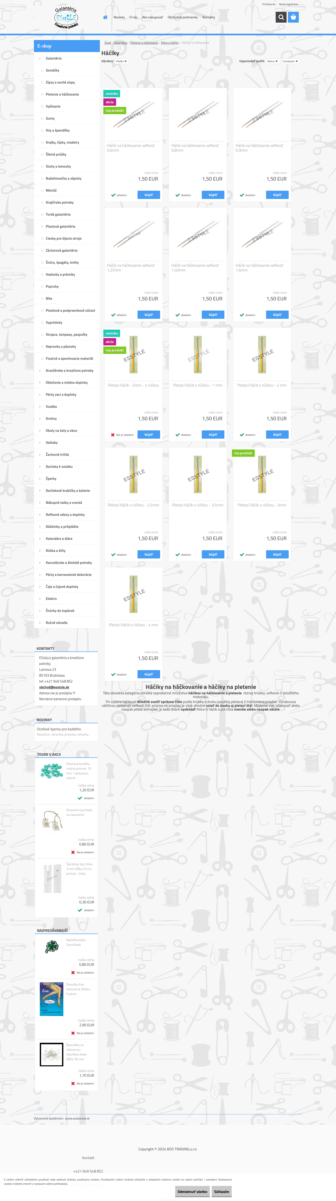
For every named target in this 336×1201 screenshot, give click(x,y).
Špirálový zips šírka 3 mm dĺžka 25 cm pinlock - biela (79, 869)
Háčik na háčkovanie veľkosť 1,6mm (259, 267)
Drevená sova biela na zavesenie (79, 812)
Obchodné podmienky (183, 17)
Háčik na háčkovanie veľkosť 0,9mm (259, 148)
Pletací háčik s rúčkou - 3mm (262, 505)
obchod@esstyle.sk (54, 687)
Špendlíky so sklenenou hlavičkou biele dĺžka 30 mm (76, 1052)
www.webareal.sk (77, 1118)
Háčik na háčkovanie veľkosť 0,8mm (195, 148)
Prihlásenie (268, 4)
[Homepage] (104, 17)
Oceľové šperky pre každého (59, 729)
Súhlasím (218, 1191)
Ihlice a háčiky (170, 42)
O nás (133, 17)
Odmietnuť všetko (182, 1191)
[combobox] (273, 61)
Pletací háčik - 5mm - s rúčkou (133, 385)
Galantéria (120, 42)
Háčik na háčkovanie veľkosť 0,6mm (131, 148)
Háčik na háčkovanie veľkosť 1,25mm (131, 267)
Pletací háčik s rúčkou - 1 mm (197, 385)
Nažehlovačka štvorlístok (75, 942)
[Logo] (66, 17)
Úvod (108, 42)
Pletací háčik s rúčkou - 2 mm (262, 385)
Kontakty (208, 17)
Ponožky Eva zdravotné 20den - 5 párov (79, 989)
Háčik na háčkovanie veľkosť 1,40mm (195, 267)
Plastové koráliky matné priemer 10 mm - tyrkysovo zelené (78, 770)
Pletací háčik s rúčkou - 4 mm (133, 625)
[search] (281, 17)
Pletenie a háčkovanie (144, 42)
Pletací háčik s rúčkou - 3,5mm (198, 505)
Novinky (119, 17)
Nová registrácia (288, 4)
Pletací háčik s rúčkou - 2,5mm (133, 505)
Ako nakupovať (152, 17)
